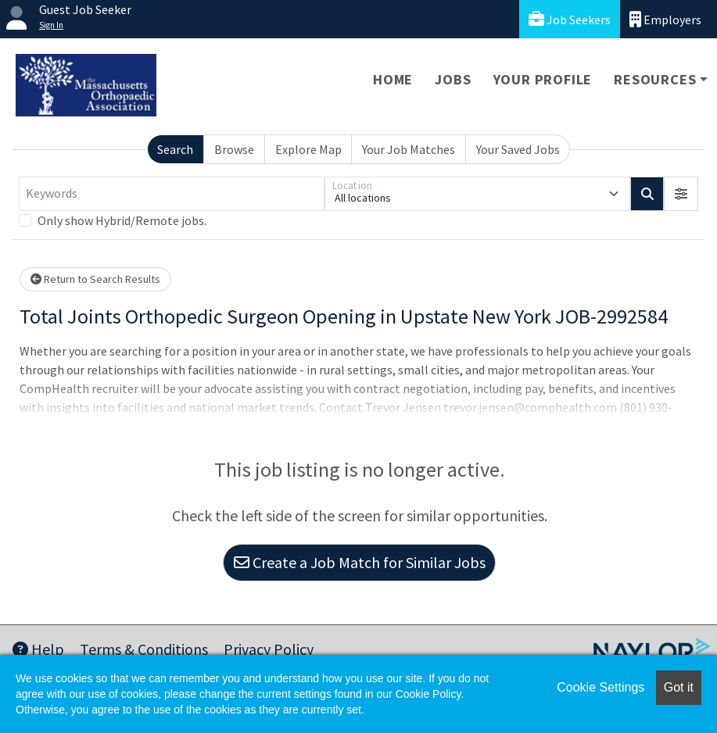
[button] (681, 194)
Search (175, 149)
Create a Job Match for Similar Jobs (360, 562)
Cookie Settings (600, 687)
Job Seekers (570, 19)
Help (38, 649)
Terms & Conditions (144, 649)
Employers (665, 19)
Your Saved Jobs (518, 149)
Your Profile (543, 79)
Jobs (453, 79)
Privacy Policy (269, 649)
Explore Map (308, 149)
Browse (234, 149)
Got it (679, 687)
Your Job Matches (408, 149)
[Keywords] (171, 194)
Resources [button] (655, 79)
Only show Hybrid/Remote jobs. (122, 220)
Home (393, 79)
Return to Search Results (95, 279)
